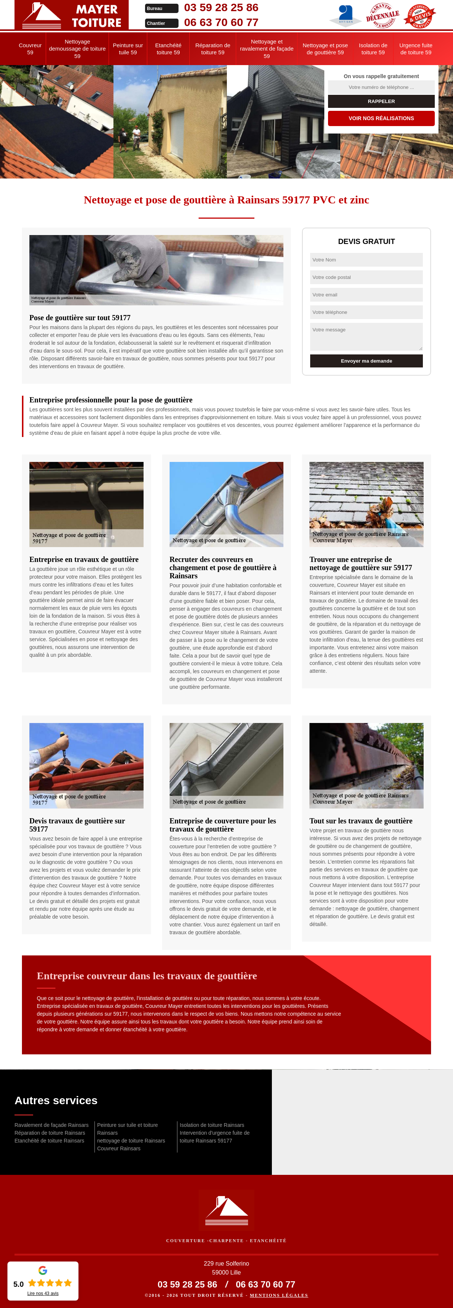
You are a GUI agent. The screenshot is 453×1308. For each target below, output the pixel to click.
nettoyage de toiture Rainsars (131, 1141)
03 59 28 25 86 (220, 7)
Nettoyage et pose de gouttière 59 (325, 49)
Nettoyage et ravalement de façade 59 (266, 48)
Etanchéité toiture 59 (168, 49)
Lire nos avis (42, 1293)
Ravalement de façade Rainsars (52, 1125)
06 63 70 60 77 (220, 22)
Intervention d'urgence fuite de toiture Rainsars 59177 (215, 1137)
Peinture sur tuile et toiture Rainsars (127, 1129)
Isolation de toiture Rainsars (212, 1125)
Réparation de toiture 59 (212, 49)
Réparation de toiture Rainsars (50, 1133)
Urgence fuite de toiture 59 (416, 49)
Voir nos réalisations (381, 118)
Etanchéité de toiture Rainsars (49, 1141)
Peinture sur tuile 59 (128, 49)
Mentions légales (279, 1295)
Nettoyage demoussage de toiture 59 (77, 48)
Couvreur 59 (30, 49)
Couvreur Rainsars (119, 1148)
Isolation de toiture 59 (373, 49)
